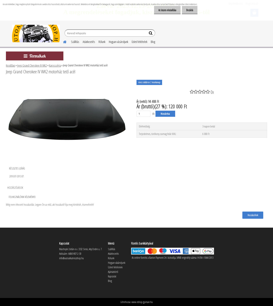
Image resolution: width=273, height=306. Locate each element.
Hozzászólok (253, 215)
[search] (151, 34)
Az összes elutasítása (167, 10)
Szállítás (75, 42)
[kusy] (143, 114)
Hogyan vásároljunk (118, 42)
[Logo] (36, 33)
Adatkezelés (89, 42)
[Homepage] (62, 41)
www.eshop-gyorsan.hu (142, 302)
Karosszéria (55, 65)
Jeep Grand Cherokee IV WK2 (32, 65)
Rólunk (102, 42)
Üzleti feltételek (139, 42)
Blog (153, 42)
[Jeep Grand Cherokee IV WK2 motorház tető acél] (66, 81)
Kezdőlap (10, 65)
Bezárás (189, 10)
